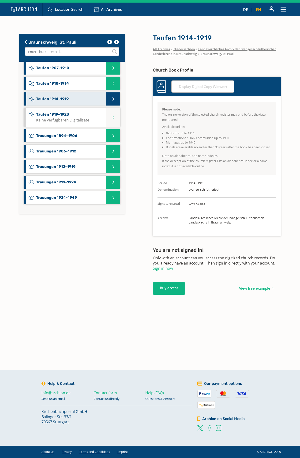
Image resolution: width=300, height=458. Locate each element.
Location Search (69, 9)
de (245, 9)
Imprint (122, 452)
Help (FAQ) (154, 392)
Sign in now (163, 268)
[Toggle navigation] (283, 9)
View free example (254, 288)
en (258, 9)
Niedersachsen (184, 49)
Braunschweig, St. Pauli (50, 42)
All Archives (111, 9)
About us (47, 452)
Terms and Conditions (94, 452)
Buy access (169, 287)
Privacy (67, 452)
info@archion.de (56, 392)
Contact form (105, 392)
